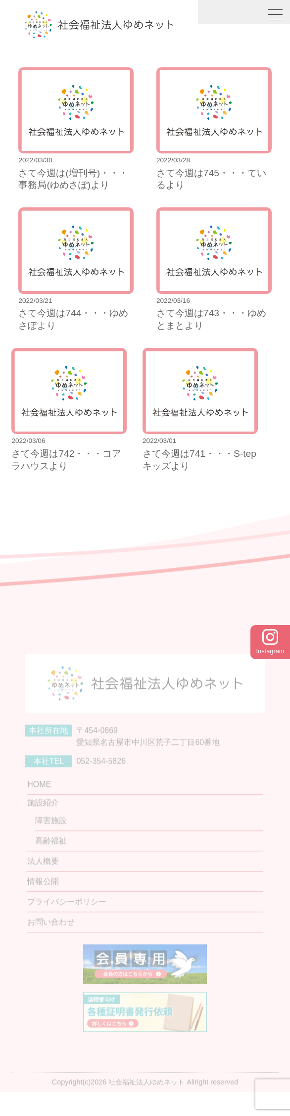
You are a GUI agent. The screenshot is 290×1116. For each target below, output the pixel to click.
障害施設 (51, 837)
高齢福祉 (51, 858)
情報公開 (43, 898)
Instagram (270, 642)
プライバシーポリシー (66, 919)
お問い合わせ (51, 939)
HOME (39, 801)
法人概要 (43, 878)
